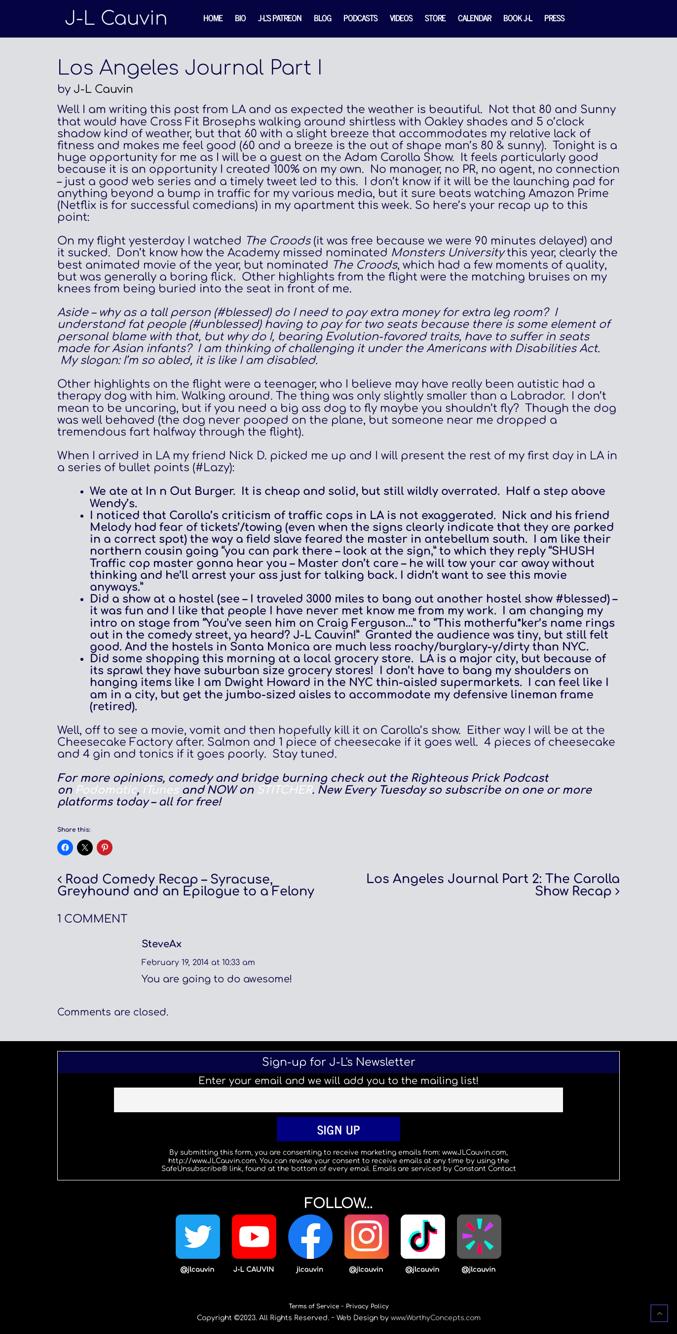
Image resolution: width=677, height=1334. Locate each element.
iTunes (160, 790)
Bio (240, 18)
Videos (401, 18)
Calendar (474, 18)
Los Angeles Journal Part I (189, 68)
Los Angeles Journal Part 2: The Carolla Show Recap (493, 885)
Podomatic (106, 790)
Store (435, 18)
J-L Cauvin (103, 89)
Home (213, 18)
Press (554, 18)
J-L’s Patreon (279, 18)
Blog (322, 18)
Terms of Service (314, 1306)
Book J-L (517, 18)
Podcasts (360, 18)
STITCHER (284, 790)
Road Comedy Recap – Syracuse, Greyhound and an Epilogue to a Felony (185, 885)
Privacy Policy (367, 1306)
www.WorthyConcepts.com (436, 1318)
